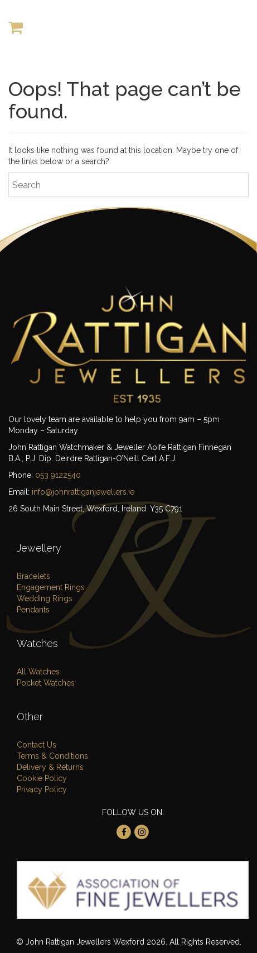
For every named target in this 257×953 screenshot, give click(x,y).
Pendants (33, 609)
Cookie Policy (42, 778)
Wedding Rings (44, 598)
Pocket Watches (46, 682)
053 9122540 (58, 475)
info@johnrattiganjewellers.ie (83, 491)
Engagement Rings (51, 587)
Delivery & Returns (50, 767)
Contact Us (36, 744)
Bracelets (33, 576)
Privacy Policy (42, 789)
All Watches (38, 671)
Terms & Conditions (52, 755)
